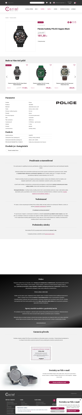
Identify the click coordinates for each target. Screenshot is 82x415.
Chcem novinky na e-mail (59, 382)
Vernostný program (40, 402)
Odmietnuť (57, 411)
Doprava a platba (10, 402)
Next (75, 76)
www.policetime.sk (41, 323)
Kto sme (23, 402)
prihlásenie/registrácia (59, 2)
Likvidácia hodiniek (10, 413)
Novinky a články (10, 411)
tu (30, 411)
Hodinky (7, 17)
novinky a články (29, 9)
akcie (36, 9)
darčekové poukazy (64, 9)
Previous (6, 76)
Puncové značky (10, 410)
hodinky (42, 9)
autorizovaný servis (49, 234)
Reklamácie (9, 406)
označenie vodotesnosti (40, 206)
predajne (73, 9)
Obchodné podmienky (11, 408)
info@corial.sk (10, 2)
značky (55, 9)
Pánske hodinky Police (13, 150)
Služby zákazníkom (25, 405)
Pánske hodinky (13, 17)
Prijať (57, 408)
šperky (49, 9)
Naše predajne (24, 403)
